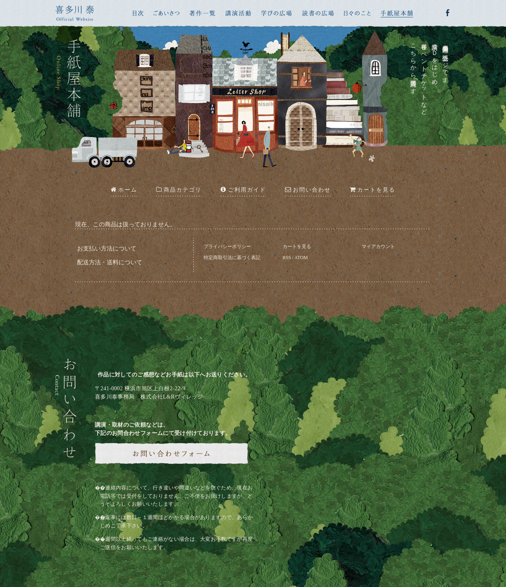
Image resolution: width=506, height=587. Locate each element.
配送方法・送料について (109, 262)
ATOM (301, 257)
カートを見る (297, 246)
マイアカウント (378, 246)
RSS (287, 257)
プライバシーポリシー (227, 246)
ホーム (124, 189)
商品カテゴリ (179, 189)
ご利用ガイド (243, 189)
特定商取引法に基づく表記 (232, 257)
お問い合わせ (308, 189)
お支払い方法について (106, 248)
